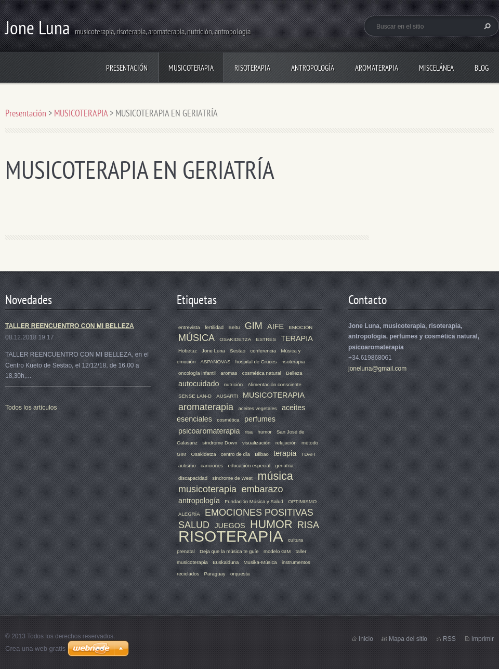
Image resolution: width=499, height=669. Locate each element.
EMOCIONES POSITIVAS (259, 512)
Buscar (486, 26)
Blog (482, 68)
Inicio (366, 638)
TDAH (308, 454)
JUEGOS (229, 525)
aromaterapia (205, 407)
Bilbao (262, 454)
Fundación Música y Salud (254, 501)
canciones (212, 465)
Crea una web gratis (35, 648)
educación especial (249, 465)
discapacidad (192, 478)
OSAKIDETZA (235, 339)
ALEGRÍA (189, 514)
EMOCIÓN (300, 327)
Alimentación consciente (274, 384)
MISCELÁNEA (436, 68)
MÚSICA (196, 338)
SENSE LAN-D (195, 396)
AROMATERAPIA (376, 68)
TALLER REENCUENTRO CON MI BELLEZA (69, 326)
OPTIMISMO (302, 501)
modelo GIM (277, 551)
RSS (449, 638)
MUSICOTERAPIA (191, 68)
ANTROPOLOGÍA (312, 68)
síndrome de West (232, 478)
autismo (187, 465)
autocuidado (198, 383)
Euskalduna (226, 562)
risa (249, 432)
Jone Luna (213, 350)
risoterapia (293, 361)
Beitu (234, 327)
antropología (199, 500)
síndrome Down (219, 442)
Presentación (127, 68)
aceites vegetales (257, 408)
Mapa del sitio (408, 638)
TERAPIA (297, 338)
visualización (256, 442)
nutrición (233, 384)
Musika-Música (260, 562)
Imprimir (482, 638)
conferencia (263, 350)
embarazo (262, 489)
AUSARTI (227, 396)
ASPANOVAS (216, 361)
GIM (253, 326)
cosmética (228, 420)
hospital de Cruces (256, 361)
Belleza (294, 373)
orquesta (240, 573)
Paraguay (215, 573)
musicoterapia (207, 489)
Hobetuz (187, 350)
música (275, 475)
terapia (284, 453)
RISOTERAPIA (252, 68)
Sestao (237, 350)
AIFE (275, 326)
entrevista (189, 327)
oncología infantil (197, 373)
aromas (228, 373)
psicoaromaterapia (209, 431)
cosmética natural (261, 373)
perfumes (259, 419)
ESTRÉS (265, 339)
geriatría (284, 465)
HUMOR (271, 524)
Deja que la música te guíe (229, 551)
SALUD (193, 525)
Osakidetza (203, 454)
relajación (286, 442)
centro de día (235, 454)
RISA (308, 525)
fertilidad (214, 327)
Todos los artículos (31, 407)
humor (265, 432)
